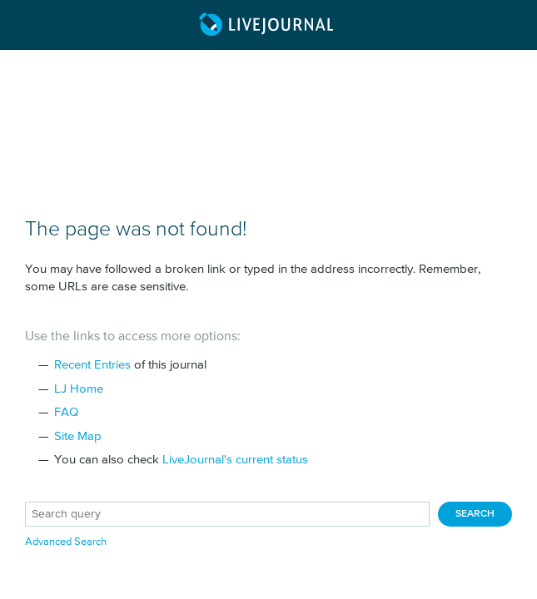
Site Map (78, 436)
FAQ (66, 412)
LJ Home (78, 389)
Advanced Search (66, 542)
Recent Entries (92, 365)
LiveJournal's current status (235, 459)
